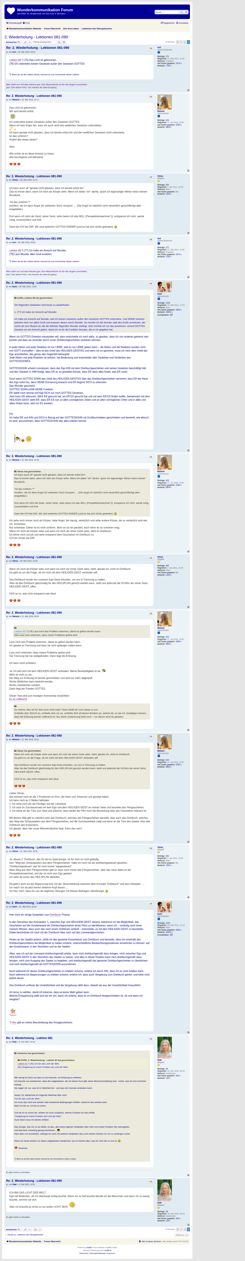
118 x (168, 1078)
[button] (177, 42)
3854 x (168, 127)
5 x (177, 192)
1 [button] (181, 42)
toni (159, 47)
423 (167, 120)
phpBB (88, 1247)
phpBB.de (107, 1250)
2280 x (178, 125)
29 (167, 1069)
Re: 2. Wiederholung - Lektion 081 (29, 1038)
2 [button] (184, 42)
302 (167, 185)
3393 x (178, 310)
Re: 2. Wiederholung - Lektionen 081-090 (37, 47)
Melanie (161, 111)
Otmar (160, 176)
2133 (168, 303)
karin (159, 294)
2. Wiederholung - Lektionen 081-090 (36, 37)
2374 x (178, 63)
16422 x (169, 312)
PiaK (159, 1060)
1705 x (168, 66)
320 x (178, 1076)
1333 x (168, 194)
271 (167, 56)
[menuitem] (26, 23)
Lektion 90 (19, 631)
